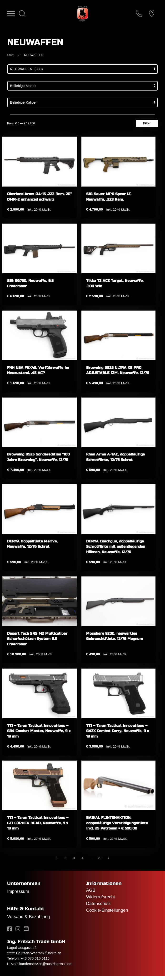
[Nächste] (108, 858)
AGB (90, 890)
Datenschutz (98, 903)
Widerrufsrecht (100, 896)
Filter (147, 123)
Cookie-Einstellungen (107, 910)
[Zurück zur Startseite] (82, 13)
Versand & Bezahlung (28, 916)
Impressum (18, 891)
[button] (11, 13)
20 (99, 858)
